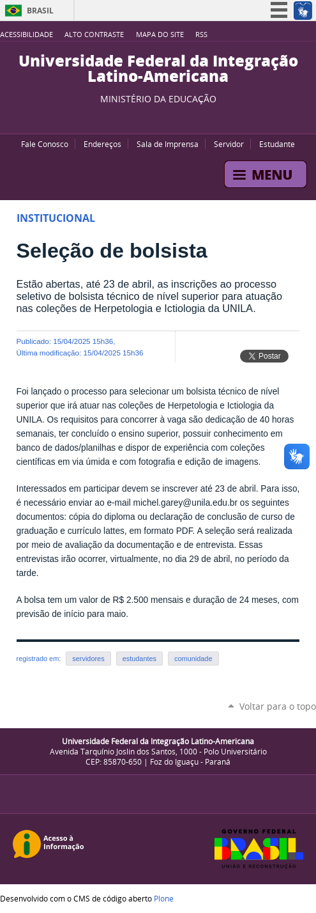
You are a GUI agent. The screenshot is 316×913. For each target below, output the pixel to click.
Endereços (102, 144)
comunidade (193, 658)
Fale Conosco (44, 144)
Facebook (152, 117)
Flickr (168, 117)
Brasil (40, 10)
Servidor (229, 144)
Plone (164, 898)
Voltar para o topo (277, 706)
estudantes (139, 658)
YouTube (136, 117)
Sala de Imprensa (168, 144)
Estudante (277, 144)
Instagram (183, 117)
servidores (88, 658)
